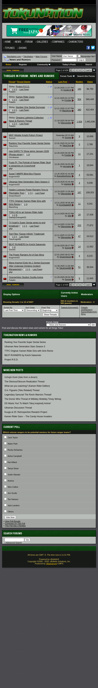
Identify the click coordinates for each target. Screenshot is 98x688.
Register (23, 64)
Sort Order (30, 308)
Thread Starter (23, 82)
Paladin (12, 92)
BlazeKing (66, 111)
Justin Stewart (14, 474)
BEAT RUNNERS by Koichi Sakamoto (27, 244)
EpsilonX (67, 90)
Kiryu (83, 314)
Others (11, 512)
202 (79, 225)
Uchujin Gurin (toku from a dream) (21, 377)
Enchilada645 (65, 205)
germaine (67, 166)
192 (79, 89)
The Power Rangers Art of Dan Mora (26, 255)
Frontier (67, 100)
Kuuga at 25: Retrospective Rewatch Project (26, 412)
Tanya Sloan (13, 468)
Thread (12, 82)
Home (8, 41)
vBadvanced (51, 563)
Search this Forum (86, 76)
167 (79, 192)
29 (79, 214)
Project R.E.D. (23, 86)
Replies (79, 82)
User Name (57, 56)
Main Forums (41, 56)
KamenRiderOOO (89, 312)
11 (80, 70)
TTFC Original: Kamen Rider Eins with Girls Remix (29, 351)
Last (88, 70)
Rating (49, 82)
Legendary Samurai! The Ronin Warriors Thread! (28, 394)
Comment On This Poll (15, 523)
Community (44, 64)
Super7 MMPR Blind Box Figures (25, 174)
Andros (11, 481)
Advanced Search (14, 543)
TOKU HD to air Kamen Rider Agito (26, 212)
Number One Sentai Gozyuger (30, 107)
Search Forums (12, 533)
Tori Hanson (13, 499)
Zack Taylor (13, 437)
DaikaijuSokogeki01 (17, 217)
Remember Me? (86, 56)
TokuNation (28, 56)
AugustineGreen (64, 176)
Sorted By (8, 308)
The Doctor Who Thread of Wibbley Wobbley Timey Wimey (33, 399)
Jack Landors (13, 505)
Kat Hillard (12, 462)
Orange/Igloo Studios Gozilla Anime (26, 277)
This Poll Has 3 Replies (15, 526)
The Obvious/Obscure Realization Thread (25, 381)
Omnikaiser (14, 157)
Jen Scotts (12, 493)
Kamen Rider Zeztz (25, 97)
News (18, 41)
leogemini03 (14, 176)
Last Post (62, 82)
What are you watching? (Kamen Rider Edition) (27, 386)
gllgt (10, 168)
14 (79, 246)
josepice (67, 184)
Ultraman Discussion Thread (18, 407)
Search (89, 64)
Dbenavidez (66, 123)
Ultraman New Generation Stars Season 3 (29, 182)
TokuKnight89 (15, 239)
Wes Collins (13, 487)
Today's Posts (69, 64)
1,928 (79, 121)
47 (79, 236)
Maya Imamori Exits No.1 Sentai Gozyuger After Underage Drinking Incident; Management (29, 266)
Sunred (12, 138)
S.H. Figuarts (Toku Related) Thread (22, 390)
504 (79, 99)
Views (90, 82)
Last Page (23, 89)
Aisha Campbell (15, 456)
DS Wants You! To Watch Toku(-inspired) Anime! (28, 403)
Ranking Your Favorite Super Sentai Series (29, 143)
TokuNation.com (14, 56)
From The (45, 308)
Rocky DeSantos (15, 450)
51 (79, 267)
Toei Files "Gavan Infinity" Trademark (27, 234)
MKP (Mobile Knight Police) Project (26, 135)
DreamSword (14, 196)
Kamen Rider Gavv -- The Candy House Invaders (28, 416)
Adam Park (12, 444)
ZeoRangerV (86, 310)
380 (79, 109)
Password (56, 60)
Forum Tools (66, 76)
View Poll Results (12, 521)
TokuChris (13, 146)
